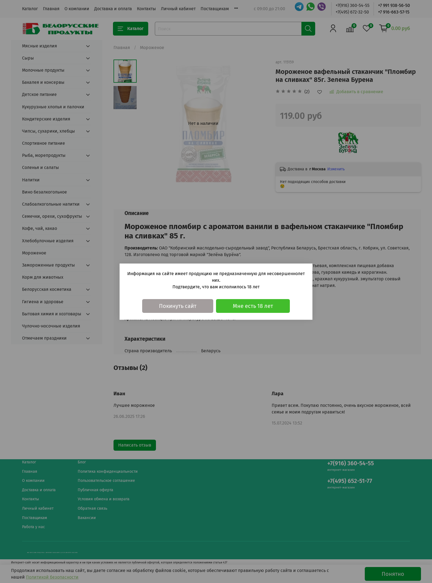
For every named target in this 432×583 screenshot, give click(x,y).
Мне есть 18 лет (253, 306)
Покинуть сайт (177, 306)
